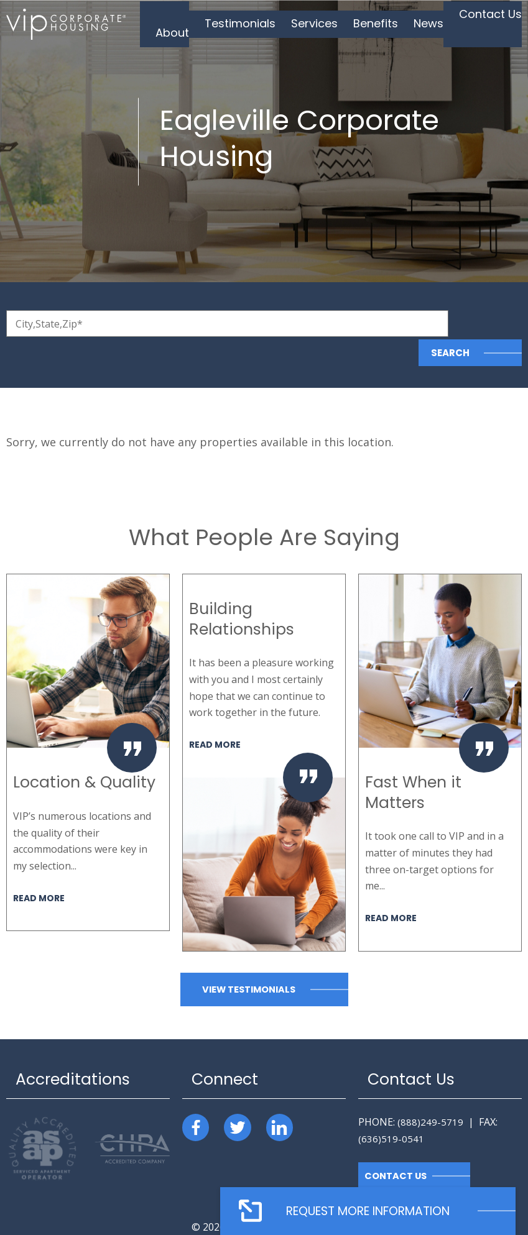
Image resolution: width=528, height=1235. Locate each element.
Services (327, 23)
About (201, 23)
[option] (88, 723)
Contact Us (486, 23)
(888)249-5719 (430, 1093)
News (431, 23)
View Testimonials (249, 960)
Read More (40, 868)
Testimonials (261, 23)
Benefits (383, 23)
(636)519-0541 (391, 1109)
